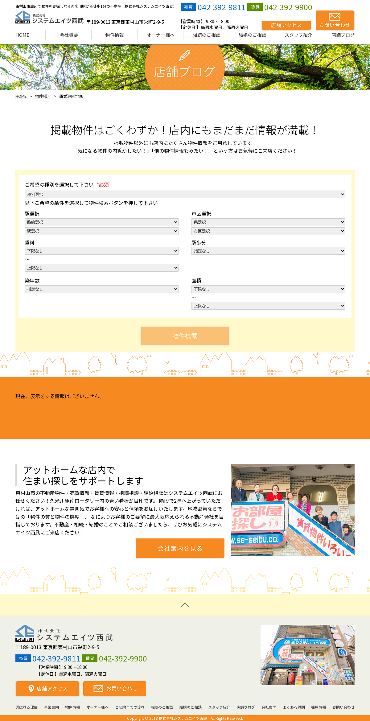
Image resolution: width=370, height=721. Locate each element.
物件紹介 (43, 96)
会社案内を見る (180, 548)
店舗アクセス (52, 688)
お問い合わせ (122, 688)
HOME (21, 96)
